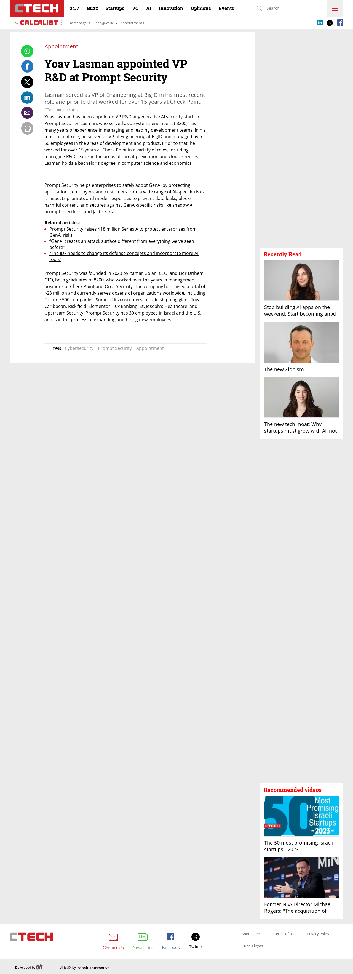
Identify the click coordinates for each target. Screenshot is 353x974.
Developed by (29, 967)
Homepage (77, 22)
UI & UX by (84, 968)
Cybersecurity (79, 348)
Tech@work (103, 22)
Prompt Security (115, 348)
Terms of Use (284, 934)
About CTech (252, 934)
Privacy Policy (318, 934)
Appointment (150, 348)
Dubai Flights (252, 946)
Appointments (132, 22)
